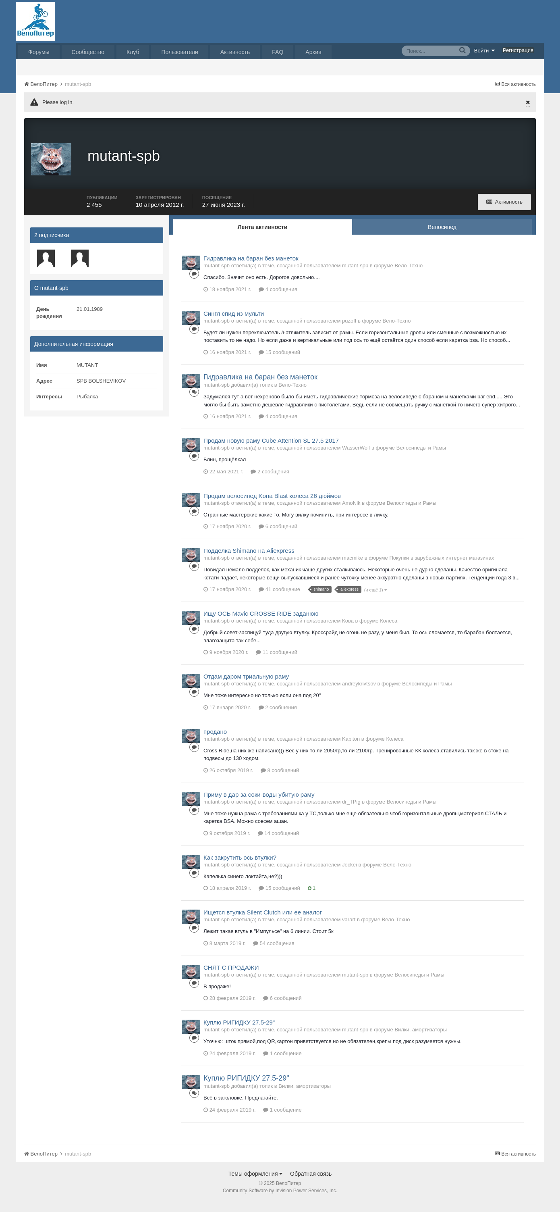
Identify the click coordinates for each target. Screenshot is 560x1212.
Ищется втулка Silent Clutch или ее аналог (262, 921)
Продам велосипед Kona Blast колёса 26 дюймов (272, 505)
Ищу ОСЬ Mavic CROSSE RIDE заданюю (260, 623)
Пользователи (179, 52)
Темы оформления (255, 1183)
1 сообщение (282, 1063)
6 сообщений (278, 536)
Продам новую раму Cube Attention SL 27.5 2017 (271, 450)
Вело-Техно (408, 275)
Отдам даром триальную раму (246, 686)
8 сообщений (280, 780)
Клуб (133, 52)
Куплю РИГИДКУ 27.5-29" (239, 1032)
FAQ (277, 52)
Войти (484, 50)
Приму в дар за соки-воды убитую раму (259, 804)
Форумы (39, 52)
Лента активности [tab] (263, 236)
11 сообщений (276, 662)
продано (215, 741)
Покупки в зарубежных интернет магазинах (441, 567)
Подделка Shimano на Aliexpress (249, 560)
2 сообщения (270, 481)
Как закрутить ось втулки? (239, 867)
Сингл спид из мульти (233, 323)
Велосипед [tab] (442, 236)
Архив (313, 52)
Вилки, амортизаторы (420, 1039)
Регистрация (518, 50)
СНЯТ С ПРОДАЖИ (231, 977)
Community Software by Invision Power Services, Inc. (280, 1200)
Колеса (388, 630)
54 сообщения (274, 953)
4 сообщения (278, 299)
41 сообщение (279, 599)
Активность (235, 52)
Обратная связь (311, 1183)
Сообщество (88, 52)
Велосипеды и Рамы (421, 457)
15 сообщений (279, 362)
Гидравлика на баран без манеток (251, 267)
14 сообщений (278, 843)
